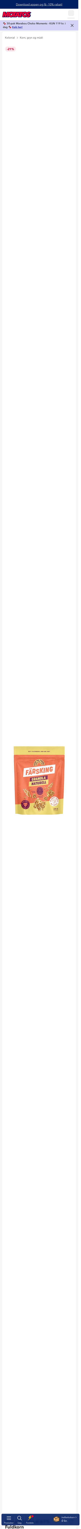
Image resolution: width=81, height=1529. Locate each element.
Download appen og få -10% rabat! (39, 4)
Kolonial (10, 37)
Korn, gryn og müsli (31, 37)
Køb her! (17, 27)
